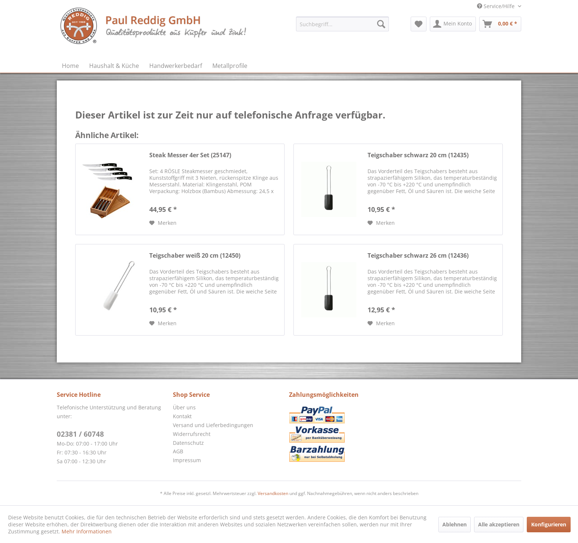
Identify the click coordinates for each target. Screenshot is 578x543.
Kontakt (182, 416)
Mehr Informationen (87, 531)
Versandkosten (273, 493)
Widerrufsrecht (191, 433)
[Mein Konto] (453, 24)
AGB (178, 451)
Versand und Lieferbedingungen (213, 425)
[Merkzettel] (418, 24)
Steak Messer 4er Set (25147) (190, 155)
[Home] (70, 66)
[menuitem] (342, 24)
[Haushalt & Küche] (114, 66)
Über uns (184, 407)
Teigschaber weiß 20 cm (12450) (194, 256)
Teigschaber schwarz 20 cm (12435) (418, 155)
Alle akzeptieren (498, 524)
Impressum (187, 460)
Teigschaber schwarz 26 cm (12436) (418, 256)
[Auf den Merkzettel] (163, 223)
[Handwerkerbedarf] (175, 66)
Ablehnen (454, 524)
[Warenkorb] (500, 24)
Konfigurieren (548, 524)
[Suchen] (381, 24)
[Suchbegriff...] (342, 24)
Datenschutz (188, 442)
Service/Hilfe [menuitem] (496, 6)
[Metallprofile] (230, 66)
